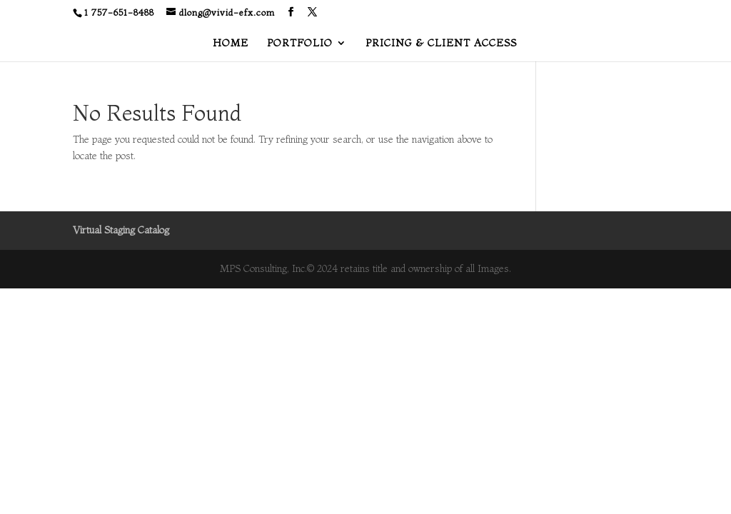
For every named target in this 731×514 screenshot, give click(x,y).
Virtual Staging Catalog (121, 229)
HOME (230, 43)
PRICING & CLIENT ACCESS (441, 43)
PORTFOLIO (300, 43)
